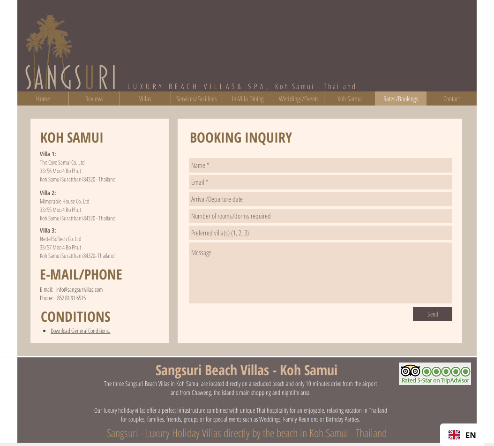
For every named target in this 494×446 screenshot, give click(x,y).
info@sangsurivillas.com (79, 289)
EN (462, 435)
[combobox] (462, 434)
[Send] (432, 314)
